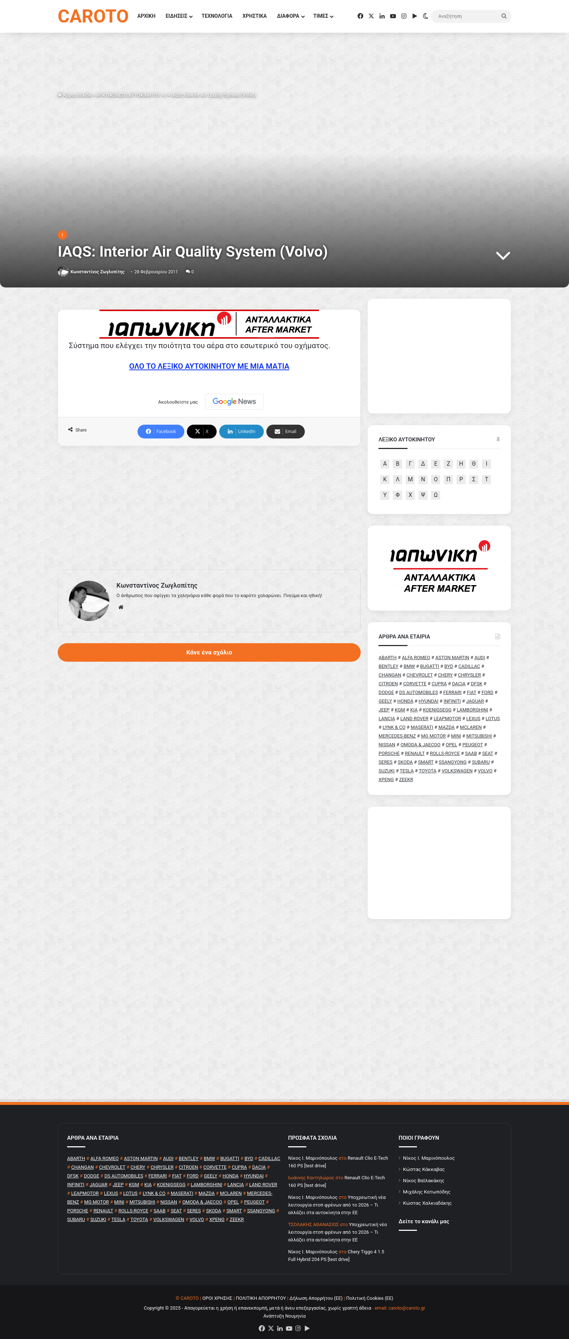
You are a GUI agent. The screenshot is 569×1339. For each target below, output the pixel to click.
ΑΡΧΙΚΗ (147, 16)
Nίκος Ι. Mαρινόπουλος (312, 1158)
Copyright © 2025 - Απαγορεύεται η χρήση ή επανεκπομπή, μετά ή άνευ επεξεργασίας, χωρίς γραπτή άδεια (257, 1308)
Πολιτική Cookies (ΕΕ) (369, 1298)
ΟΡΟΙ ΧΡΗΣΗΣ (217, 1298)
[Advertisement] (209, 508)
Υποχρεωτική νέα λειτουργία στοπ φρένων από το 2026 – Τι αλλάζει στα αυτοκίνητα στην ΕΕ (337, 1205)
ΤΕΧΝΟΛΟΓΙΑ (216, 16)
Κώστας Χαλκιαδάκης (427, 1203)
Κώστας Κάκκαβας (424, 1169)
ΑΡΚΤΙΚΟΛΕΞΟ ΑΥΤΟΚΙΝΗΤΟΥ (128, 95)
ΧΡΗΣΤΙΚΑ (254, 16)
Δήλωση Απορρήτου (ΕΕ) (316, 1298)
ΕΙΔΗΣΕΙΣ (176, 16)
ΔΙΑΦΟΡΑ (288, 16)
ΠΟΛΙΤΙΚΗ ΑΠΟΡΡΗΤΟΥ (261, 1298)
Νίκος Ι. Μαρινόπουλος (429, 1158)
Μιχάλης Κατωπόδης (427, 1192)
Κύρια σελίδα (74, 95)
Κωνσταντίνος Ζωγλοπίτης (98, 271)
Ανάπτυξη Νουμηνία (284, 1316)
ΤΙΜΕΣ (321, 16)
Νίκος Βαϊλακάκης (424, 1180)
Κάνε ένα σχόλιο (209, 652)
